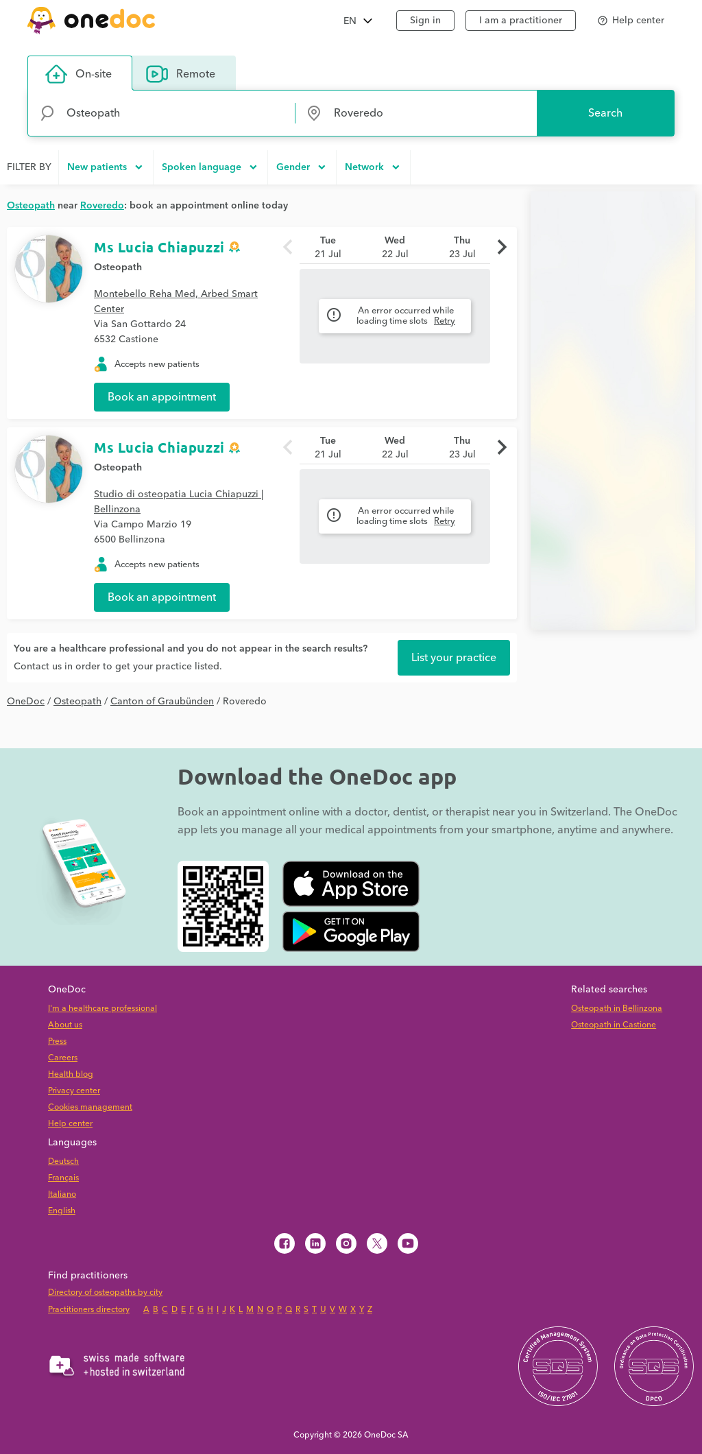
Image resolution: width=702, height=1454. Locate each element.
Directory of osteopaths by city (105, 1292)
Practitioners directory (89, 1309)
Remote (180, 74)
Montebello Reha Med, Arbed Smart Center (176, 302)
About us (65, 1025)
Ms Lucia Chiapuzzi (159, 247)
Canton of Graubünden (162, 701)
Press (57, 1041)
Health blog (70, 1074)
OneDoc (26, 701)
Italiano (62, 1194)
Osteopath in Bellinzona (616, 1008)
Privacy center (74, 1091)
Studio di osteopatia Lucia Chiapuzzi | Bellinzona (178, 502)
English (61, 1211)
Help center (70, 1124)
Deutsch (63, 1161)
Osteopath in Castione (613, 1025)
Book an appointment (162, 397)
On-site (78, 74)
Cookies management (90, 1107)
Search (605, 113)
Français (63, 1178)
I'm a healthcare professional (102, 1008)
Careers (62, 1058)
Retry (444, 321)
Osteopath (118, 267)
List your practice (453, 657)
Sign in (425, 20)
